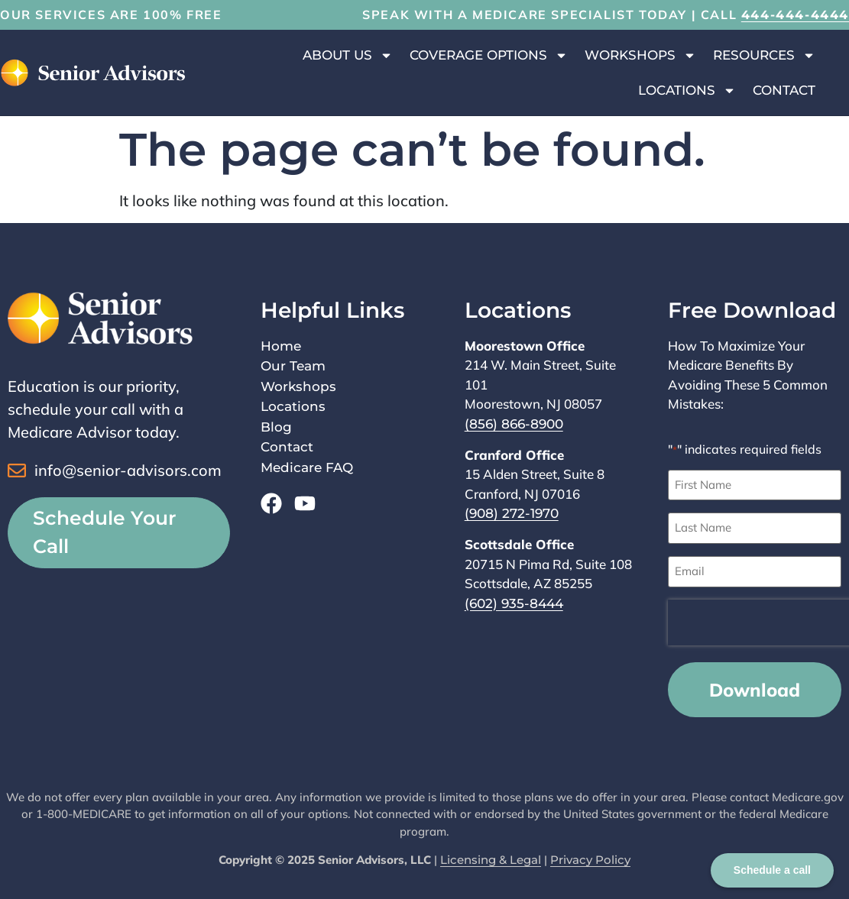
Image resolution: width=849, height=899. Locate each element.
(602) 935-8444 (514, 603)
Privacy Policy (590, 859)
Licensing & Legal (490, 859)
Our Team (293, 366)
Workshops (640, 55)
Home (281, 346)
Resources (764, 55)
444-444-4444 (795, 15)
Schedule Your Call (105, 532)
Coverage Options (489, 55)
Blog (276, 427)
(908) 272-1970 (512, 513)
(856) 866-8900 (514, 424)
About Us (348, 55)
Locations (687, 90)
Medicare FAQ (307, 467)
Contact (784, 90)
